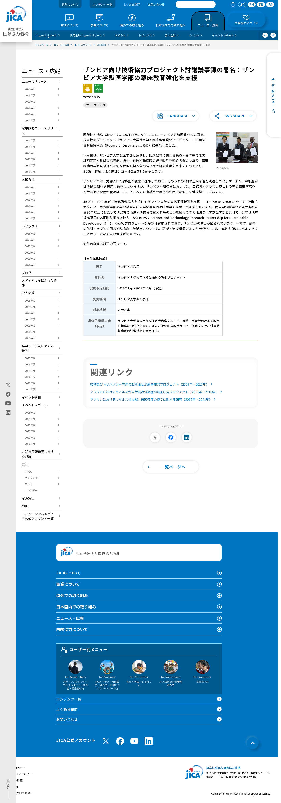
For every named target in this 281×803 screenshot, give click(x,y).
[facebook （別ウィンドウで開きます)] (120, 741)
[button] (175, 115)
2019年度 (30, 338)
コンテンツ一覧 (102, 4)
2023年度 (30, 101)
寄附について (70, 4)
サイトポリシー (16, 767)
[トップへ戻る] (253, 743)
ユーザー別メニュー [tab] (84, 650)
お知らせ (28, 179)
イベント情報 (31, 397)
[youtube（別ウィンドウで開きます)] (8, 404)
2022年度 (30, 108)
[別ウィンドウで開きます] (155, 437)
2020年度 (30, 120)
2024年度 (30, 95)
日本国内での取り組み (76, 607)
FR (261, 4)
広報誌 (28, 472)
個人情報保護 (15, 780)
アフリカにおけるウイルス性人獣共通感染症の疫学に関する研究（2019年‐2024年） (153, 399)
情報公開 (13, 786)
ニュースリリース (34, 81)
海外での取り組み (72, 595)
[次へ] (273, 35)
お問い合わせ (156, 4)
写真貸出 (28, 498)
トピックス (30, 226)
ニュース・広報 (70, 618)
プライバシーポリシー (20, 774)
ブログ (26, 272)
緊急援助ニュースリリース (39, 130)
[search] (196, 4)
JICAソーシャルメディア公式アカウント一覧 (38, 516)
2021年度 (30, 114)
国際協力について (72, 629)
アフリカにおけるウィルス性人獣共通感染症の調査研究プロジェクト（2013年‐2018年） (157, 391)
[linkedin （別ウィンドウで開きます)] (149, 741)
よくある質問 (131, 4)
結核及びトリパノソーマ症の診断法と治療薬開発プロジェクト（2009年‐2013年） (152, 383)
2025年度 (30, 89)
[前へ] (265, 35)
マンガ (28, 484)
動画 (25, 505)
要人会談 (28, 292)
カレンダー (31, 490)
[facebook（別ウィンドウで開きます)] (8, 394)
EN (251, 4)
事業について (68, 584)
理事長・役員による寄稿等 (38, 348)
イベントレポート (34, 404)
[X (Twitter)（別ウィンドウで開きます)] (8, 385)
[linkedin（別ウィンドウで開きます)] (8, 412)
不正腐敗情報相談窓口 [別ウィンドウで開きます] (20, 793)
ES (270, 4)
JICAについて (68, 573)
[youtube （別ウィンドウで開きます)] (134, 741)
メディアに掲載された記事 (39, 282)
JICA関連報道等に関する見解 (38, 454)
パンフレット (32, 478)
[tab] (233, 4)
